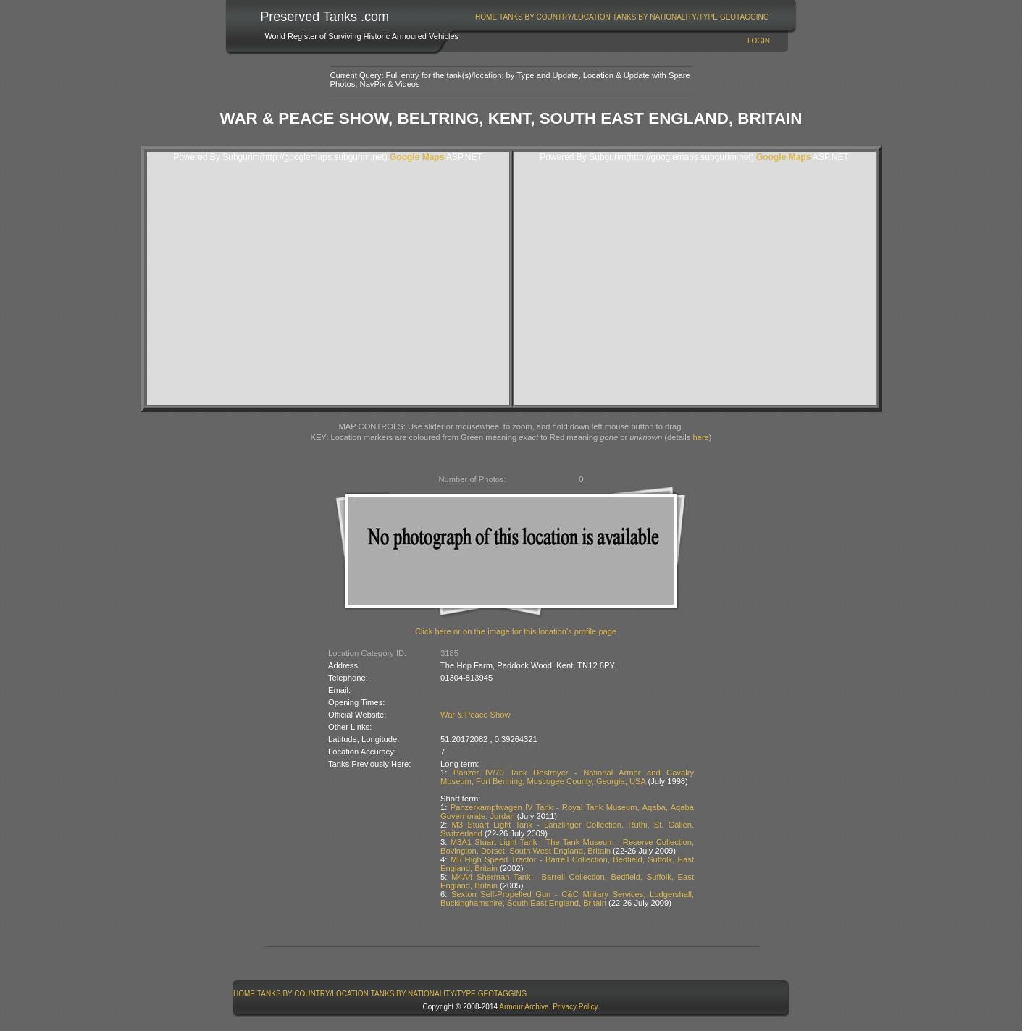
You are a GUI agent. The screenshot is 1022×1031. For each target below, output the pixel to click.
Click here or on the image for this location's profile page (515, 631)
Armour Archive (523, 1007)
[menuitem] (486, 17)
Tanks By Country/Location (555, 17)
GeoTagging (744, 17)
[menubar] (622, 17)
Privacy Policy (575, 1007)
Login (758, 41)
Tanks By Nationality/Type (665, 17)
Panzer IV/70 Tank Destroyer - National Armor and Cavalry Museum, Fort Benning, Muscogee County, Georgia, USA (567, 777)
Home (486, 17)
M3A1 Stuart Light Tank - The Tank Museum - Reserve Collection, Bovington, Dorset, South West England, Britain (567, 846)
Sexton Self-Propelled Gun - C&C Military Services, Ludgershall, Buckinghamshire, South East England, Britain (567, 898)
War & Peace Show (475, 714)
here (700, 437)
